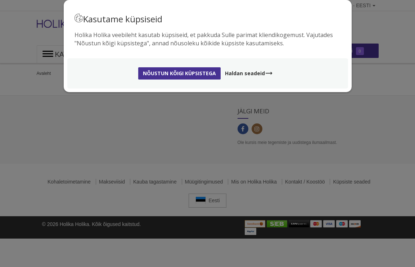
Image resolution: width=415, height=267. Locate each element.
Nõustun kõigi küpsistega (179, 73)
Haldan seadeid (249, 73)
